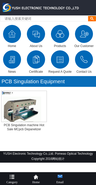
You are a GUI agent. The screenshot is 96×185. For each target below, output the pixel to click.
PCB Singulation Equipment (33, 81)
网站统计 (58, 159)
